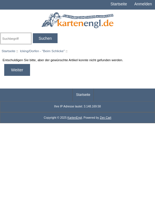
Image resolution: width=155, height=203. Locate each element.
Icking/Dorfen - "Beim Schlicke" (42, 51)
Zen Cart (105, 117)
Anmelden (143, 4)
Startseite (118, 4)
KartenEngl (74, 117)
